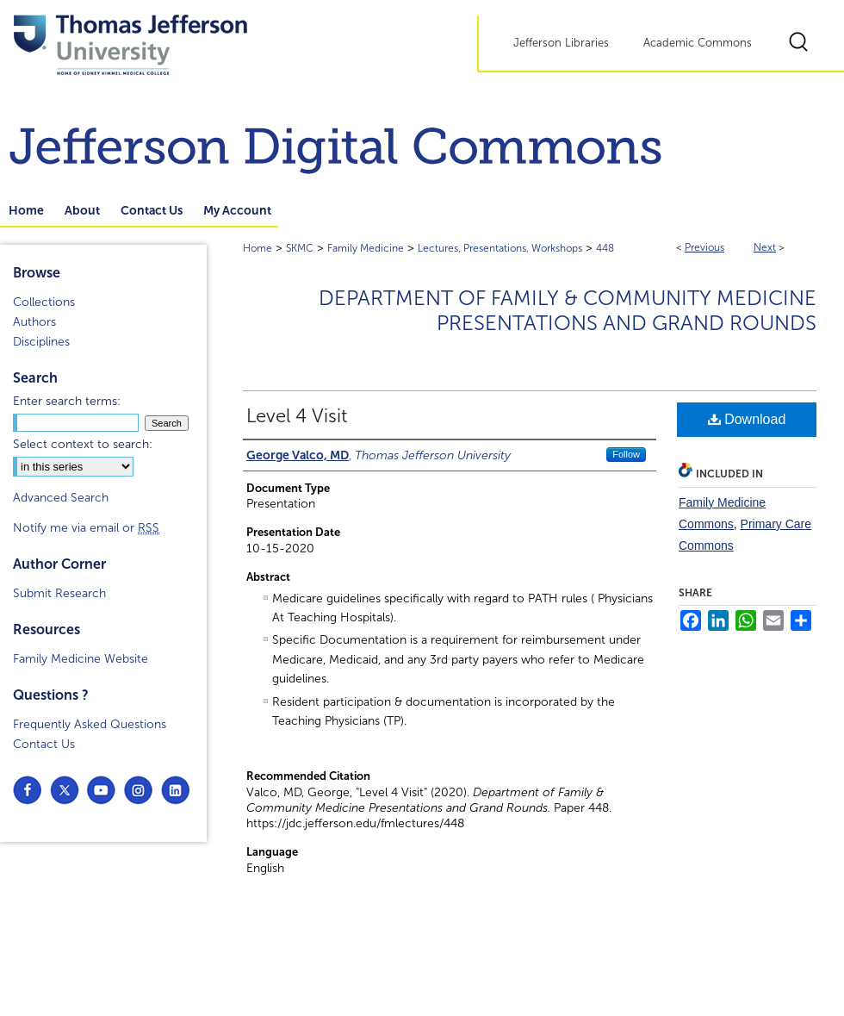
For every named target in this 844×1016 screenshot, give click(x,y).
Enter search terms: (67, 401)
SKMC (299, 248)
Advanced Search (61, 497)
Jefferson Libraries (561, 43)
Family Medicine (365, 248)
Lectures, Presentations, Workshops (500, 248)
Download (747, 419)
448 (605, 248)
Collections (44, 302)
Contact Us (44, 744)
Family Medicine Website (80, 658)
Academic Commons (697, 43)
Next (765, 247)
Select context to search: (82, 444)
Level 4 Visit (296, 416)
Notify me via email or (86, 527)
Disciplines (41, 341)
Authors (34, 321)
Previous (704, 247)
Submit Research (59, 593)
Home (257, 248)
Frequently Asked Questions (89, 724)
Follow (626, 454)
